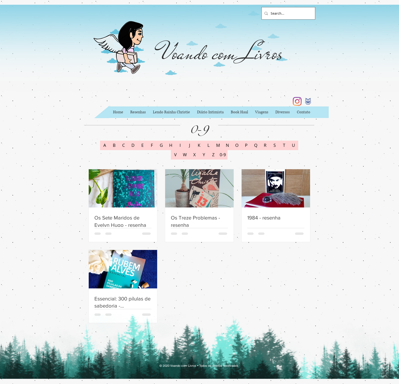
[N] (227, 145)
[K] (199, 145)
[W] (185, 155)
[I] (180, 145)
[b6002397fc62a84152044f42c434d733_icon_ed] (308, 101)
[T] (284, 145)
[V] (175, 155)
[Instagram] (297, 101)
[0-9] (222, 155)
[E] (142, 145)
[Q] (255, 145)
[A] (104, 145)
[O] (237, 145)
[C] (123, 145)
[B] (114, 145)
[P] (246, 145)
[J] (189, 145)
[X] (194, 155)
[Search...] (288, 13)
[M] (218, 145)
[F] (152, 145)
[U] (293, 145)
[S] (274, 145)
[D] (133, 145)
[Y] (204, 155)
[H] (171, 145)
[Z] (213, 155)
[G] (161, 145)
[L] (208, 145)
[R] (265, 145)
